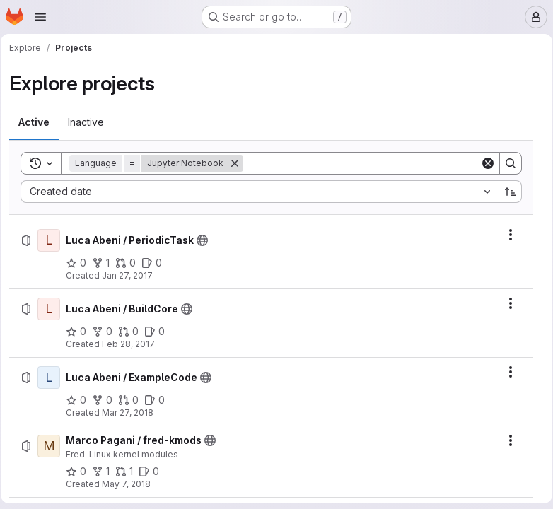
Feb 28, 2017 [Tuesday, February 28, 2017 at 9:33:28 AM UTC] (133, 344)
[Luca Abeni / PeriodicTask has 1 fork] (106, 263)
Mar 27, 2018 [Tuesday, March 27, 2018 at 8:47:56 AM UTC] (132, 412)
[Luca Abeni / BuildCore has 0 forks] (107, 331)
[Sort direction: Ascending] (505, 191)
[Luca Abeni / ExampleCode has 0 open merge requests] (133, 400)
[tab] (39, 122)
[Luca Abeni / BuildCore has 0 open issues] (159, 331)
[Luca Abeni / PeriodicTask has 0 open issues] (156, 263)
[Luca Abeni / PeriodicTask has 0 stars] (81, 263)
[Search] (361, 163)
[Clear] (483, 163)
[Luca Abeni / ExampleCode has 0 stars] (81, 400)
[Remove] (239, 163)
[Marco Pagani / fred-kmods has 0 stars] (81, 471)
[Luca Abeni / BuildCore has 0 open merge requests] (133, 331)
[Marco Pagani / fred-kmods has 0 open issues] (154, 471)
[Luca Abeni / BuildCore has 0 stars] (81, 331)
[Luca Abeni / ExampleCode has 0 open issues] (159, 400)
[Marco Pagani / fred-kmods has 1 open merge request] (129, 471)
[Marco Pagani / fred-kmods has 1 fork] (106, 471)
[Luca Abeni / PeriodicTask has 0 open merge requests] (130, 263)
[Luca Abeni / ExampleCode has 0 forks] (107, 400)
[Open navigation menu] (40, 17)
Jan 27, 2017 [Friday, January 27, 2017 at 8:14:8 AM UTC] (132, 275)
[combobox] (259, 191)
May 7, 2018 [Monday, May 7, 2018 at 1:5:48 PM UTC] (131, 484)
